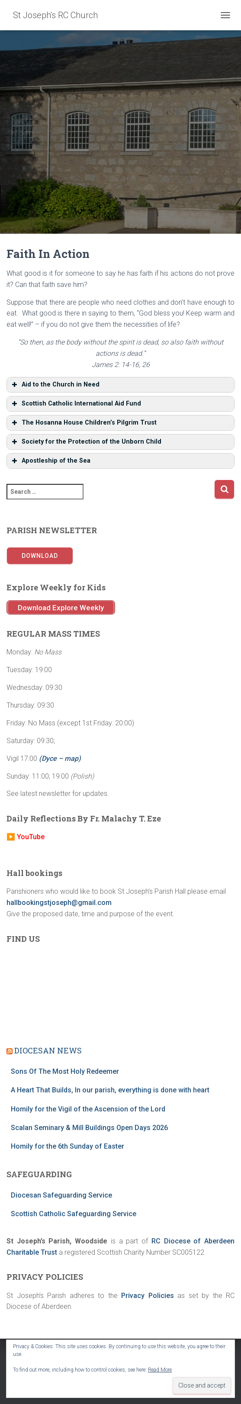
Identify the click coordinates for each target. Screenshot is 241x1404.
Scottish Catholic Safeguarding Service (73, 1214)
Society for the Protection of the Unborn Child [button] (85, 442)
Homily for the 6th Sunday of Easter (67, 1146)
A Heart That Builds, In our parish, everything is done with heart (110, 1090)
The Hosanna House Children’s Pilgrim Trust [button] (83, 423)
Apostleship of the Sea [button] (50, 461)
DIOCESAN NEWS (48, 1050)
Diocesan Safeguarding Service (61, 1195)
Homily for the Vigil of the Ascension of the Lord (88, 1109)
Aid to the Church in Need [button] (55, 384)
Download (40, 555)
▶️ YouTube (25, 837)
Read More (160, 1370)
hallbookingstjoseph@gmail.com (59, 902)
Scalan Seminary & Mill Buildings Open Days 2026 (89, 1128)
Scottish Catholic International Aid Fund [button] (75, 403)
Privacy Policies (147, 1295)
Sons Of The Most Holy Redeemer (65, 1071)
